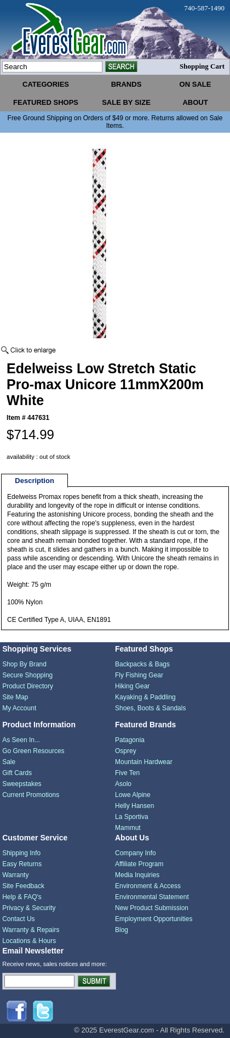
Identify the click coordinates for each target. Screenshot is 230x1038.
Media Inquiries (137, 875)
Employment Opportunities (153, 919)
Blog (121, 930)
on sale (195, 84)
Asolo (123, 784)
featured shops (45, 102)
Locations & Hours (29, 941)
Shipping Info (21, 853)
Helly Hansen (134, 806)
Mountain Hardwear (144, 762)
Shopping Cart (202, 66)
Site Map (15, 697)
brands (126, 84)
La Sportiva (131, 817)
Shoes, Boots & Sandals (150, 708)
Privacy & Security (28, 908)
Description (34, 480)
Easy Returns (22, 864)
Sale (8, 762)
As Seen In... (21, 740)
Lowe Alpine (133, 795)
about (195, 102)
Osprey (125, 751)
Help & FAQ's (22, 897)
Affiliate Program (139, 864)
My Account (19, 708)
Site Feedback (23, 886)
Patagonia (130, 740)
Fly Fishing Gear (139, 675)
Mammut (128, 828)
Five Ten (127, 773)
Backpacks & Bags (142, 664)
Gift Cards (17, 773)
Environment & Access (148, 886)
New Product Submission (151, 908)
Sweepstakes (21, 784)
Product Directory (27, 686)
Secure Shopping (27, 675)
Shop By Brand (24, 664)
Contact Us (18, 919)
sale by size (126, 102)
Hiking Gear (132, 686)
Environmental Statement (152, 897)
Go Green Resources (33, 751)
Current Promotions (30, 795)
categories (45, 84)
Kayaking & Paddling (145, 697)
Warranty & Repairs (30, 930)
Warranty (15, 875)
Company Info (135, 853)
